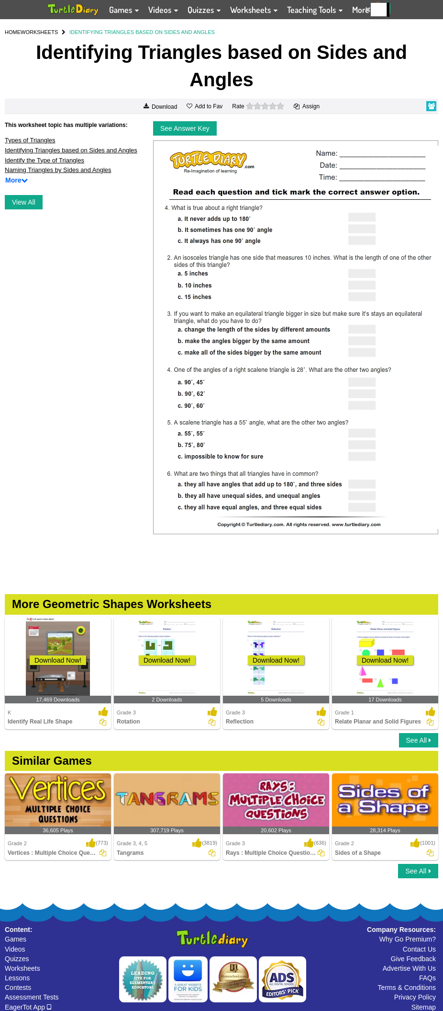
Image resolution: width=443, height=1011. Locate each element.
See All (418, 740)
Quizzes (17, 959)
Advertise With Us (409, 968)
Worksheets (22, 968)
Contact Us (419, 949)
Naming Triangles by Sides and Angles (58, 169)
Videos (15, 949)
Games (15, 939)
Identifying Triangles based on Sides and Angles (71, 150)
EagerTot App (28, 1007)
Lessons (17, 978)
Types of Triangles (30, 140)
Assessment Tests (32, 997)
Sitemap (423, 1007)
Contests (18, 987)
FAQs (427, 978)
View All (23, 202)
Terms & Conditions (407, 987)
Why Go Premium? (407, 939)
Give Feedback (413, 959)
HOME (13, 32)
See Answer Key (185, 128)
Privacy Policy (415, 997)
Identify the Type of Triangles (44, 160)
